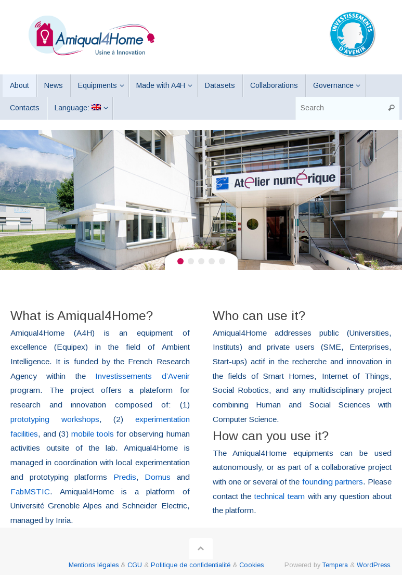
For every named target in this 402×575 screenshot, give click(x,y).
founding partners (332, 481)
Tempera (335, 565)
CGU (134, 565)
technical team (279, 496)
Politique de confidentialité (190, 565)
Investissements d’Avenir (142, 376)
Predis (124, 476)
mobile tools (92, 433)
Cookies (251, 565)
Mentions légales (94, 565)
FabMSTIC (30, 491)
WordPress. (374, 565)
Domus (158, 476)
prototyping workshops (54, 419)
